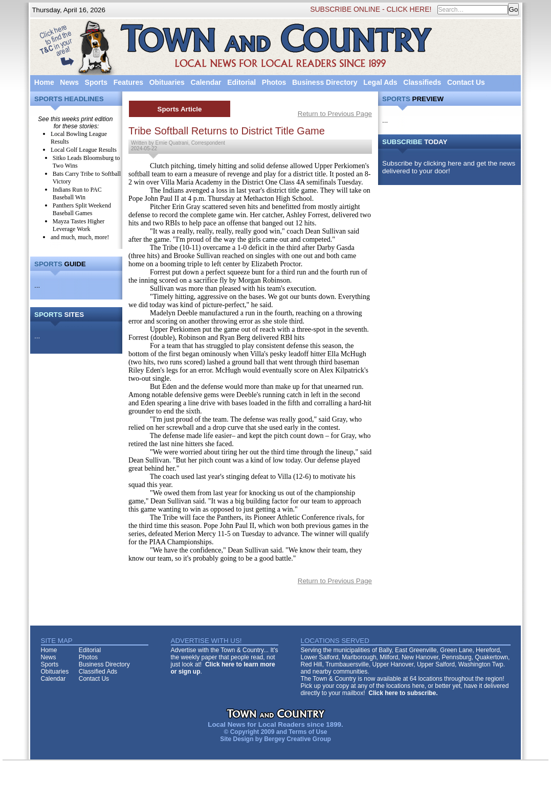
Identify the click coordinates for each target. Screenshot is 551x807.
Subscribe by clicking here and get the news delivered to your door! (448, 167)
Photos (274, 82)
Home (44, 82)
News (69, 82)
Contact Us (466, 82)
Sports (96, 82)
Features (128, 82)
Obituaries (167, 82)
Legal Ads (380, 82)
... (37, 285)
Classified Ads (98, 671)
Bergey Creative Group (297, 739)
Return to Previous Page (335, 114)
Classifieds (422, 82)
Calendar (206, 82)
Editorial (241, 82)
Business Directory (325, 82)
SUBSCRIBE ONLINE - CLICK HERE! (370, 9)
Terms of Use (308, 731)
